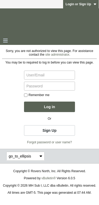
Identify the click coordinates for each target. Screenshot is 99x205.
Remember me (36, 95)
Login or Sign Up (80, 4)
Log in (49, 107)
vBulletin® (48, 178)
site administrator (57, 54)
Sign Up (49, 130)
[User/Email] (49, 75)
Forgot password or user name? (49, 142)
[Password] (49, 86)
